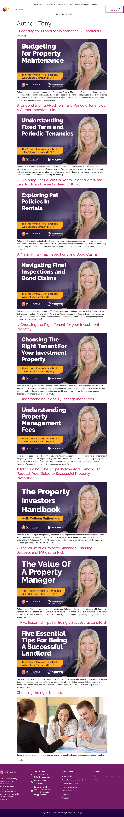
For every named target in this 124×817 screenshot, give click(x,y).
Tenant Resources (82, 5)
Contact (94, 5)
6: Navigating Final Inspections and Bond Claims (57, 254)
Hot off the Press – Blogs (65, 14)
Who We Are (51, 5)
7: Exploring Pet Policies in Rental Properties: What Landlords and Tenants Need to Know (59, 182)
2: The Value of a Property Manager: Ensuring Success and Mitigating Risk (54, 550)
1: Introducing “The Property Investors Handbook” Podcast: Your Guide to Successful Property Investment (58, 473)
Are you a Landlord (65, 5)
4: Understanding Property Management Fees (55, 399)
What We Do (38, 5)
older (20, 760)
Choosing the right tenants (39, 692)
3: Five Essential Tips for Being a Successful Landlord (61, 622)
